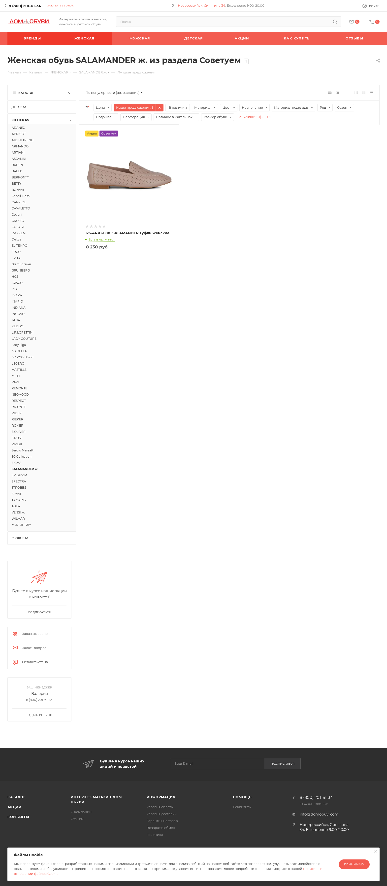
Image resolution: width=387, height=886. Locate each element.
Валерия (39, 693)
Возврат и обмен (161, 828)
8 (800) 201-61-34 (25, 5)
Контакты (18, 817)
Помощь (242, 797)
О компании (81, 812)
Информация (161, 797)
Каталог (16, 797)
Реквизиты (242, 807)
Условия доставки (162, 814)
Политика (155, 835)
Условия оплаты (160, 807)
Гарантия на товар (162, 821)
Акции (14, 807)
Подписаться (283, 763)
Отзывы (77, 819)
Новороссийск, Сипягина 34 (201, 5)
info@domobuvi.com (319, 814)
